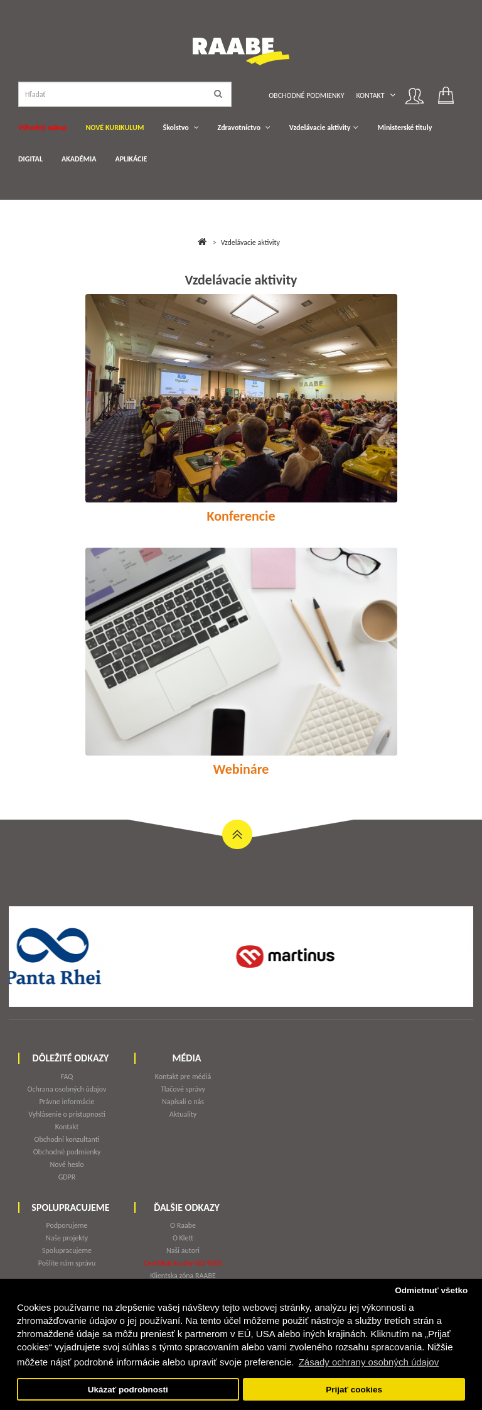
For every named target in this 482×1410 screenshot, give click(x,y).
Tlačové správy (183, 1089)
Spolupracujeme (67, 1250)
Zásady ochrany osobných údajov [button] (369, 1362)
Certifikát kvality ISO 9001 (183, 1263)
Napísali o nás (183, 1101)
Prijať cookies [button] (354, 1389)
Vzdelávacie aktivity (320, 127)
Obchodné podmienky (307, 95)
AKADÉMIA (79, 159)
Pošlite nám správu (67, 1263)
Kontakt (370, 95)
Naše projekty (67, 1238)
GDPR (67, 1177)
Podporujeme (66, 1225)
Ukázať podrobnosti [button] (128, 1389)
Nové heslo (66, 1164)
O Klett (183, 1238)
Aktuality (182, 1114)
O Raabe (183, 1225)
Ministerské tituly (404, 127)
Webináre (241, 769)
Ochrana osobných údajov (67, 1089)
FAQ (67, 1076)
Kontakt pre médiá (183, 1076)
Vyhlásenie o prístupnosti (66, 1114)
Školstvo (175, 127)
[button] (392, 95)
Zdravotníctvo (239, 127)
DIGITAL (30, 159)
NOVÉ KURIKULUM (114, 127)
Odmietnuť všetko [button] (431, 1290)
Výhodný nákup (42, 127)
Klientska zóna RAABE (183, 1275)
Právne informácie (66, 1101)
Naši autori (183, 1250)
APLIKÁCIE (131, 159)
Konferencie (241, 516)
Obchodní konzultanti (67, 1139)
